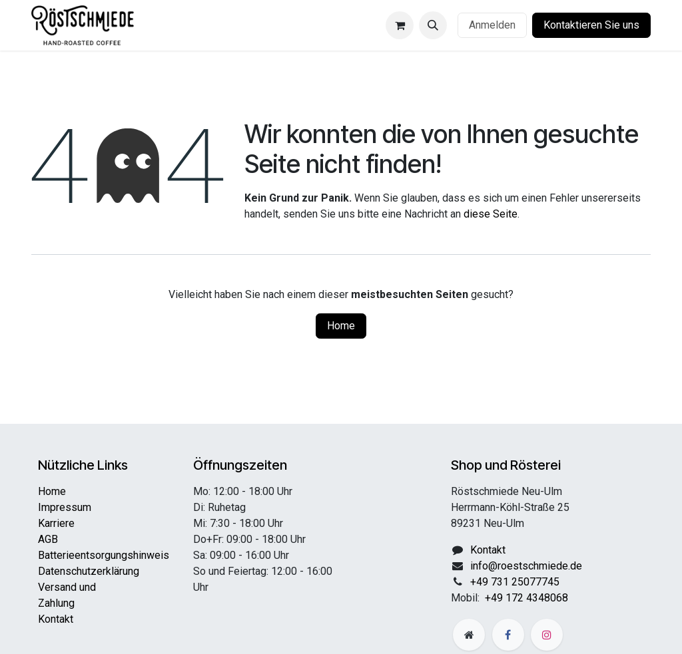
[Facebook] (508, 635)
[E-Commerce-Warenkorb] (400, 25)
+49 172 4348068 (526, 597)
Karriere (56, 523)
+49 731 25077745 (514, 581)
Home (341, 325)
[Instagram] (547, 635)
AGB (48, 539)
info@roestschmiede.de (526, 566)
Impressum (64, 507)
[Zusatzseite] (469, 635)
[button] (433, 25)
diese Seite (490, 214)
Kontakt (55, 619)
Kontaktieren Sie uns (591, 25)
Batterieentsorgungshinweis (103, 555)
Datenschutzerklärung (88, 571)
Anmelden (492, 25)
